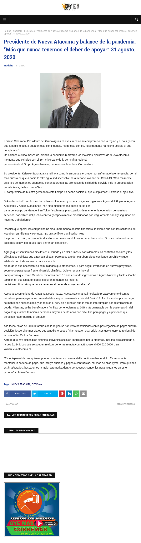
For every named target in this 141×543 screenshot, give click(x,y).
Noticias (8, 65)
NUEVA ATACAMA (21, 384)
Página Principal (12, 31)
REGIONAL (28, 31)
